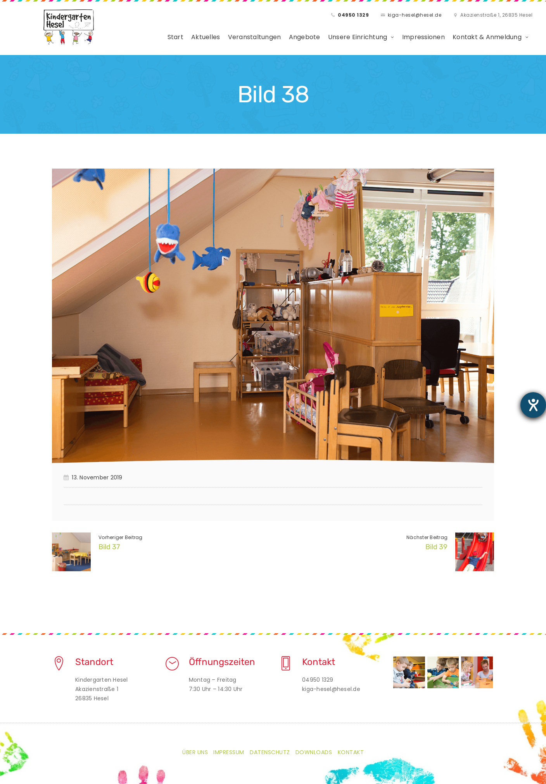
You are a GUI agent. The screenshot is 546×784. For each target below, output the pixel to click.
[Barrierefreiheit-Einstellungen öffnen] (533, 405)
